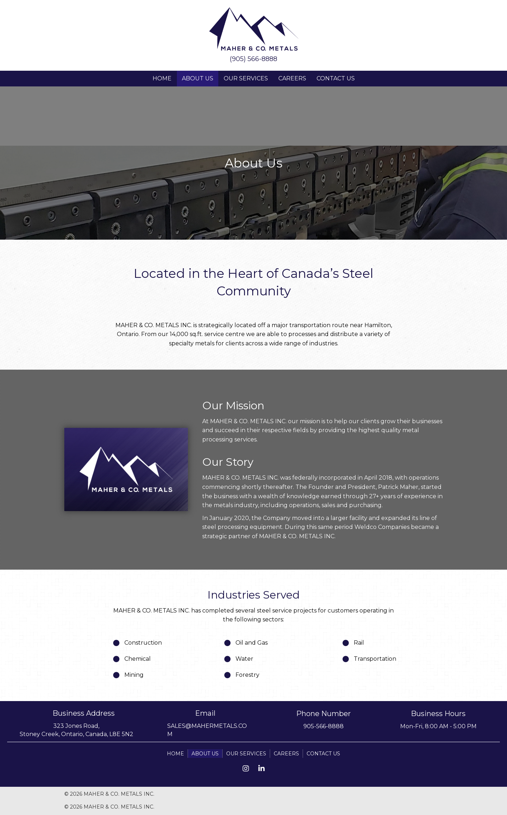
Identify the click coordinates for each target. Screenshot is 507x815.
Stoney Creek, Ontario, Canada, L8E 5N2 (76, 734)
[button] (246, 768)
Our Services (246, 78)
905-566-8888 (323, 726)
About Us (197, 78)
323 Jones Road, (76, 725)
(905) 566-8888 (253, 59)
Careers (292, 78)
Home (162, 78)
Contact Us (336, 78)
